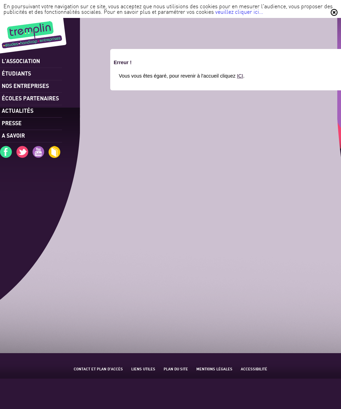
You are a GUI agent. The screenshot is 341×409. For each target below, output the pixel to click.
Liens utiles (143, 369)
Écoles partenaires (30, 98)
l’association (21, 61)
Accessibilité (254, 369)
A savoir (13, 135)
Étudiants (16, 73)
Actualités (17, 110)
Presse (12, 123)
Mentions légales (214, 369)
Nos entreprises (25, 85)
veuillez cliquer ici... (239, 11)
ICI (240, 76)
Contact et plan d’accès (98, 369)
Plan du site (176, 369)
